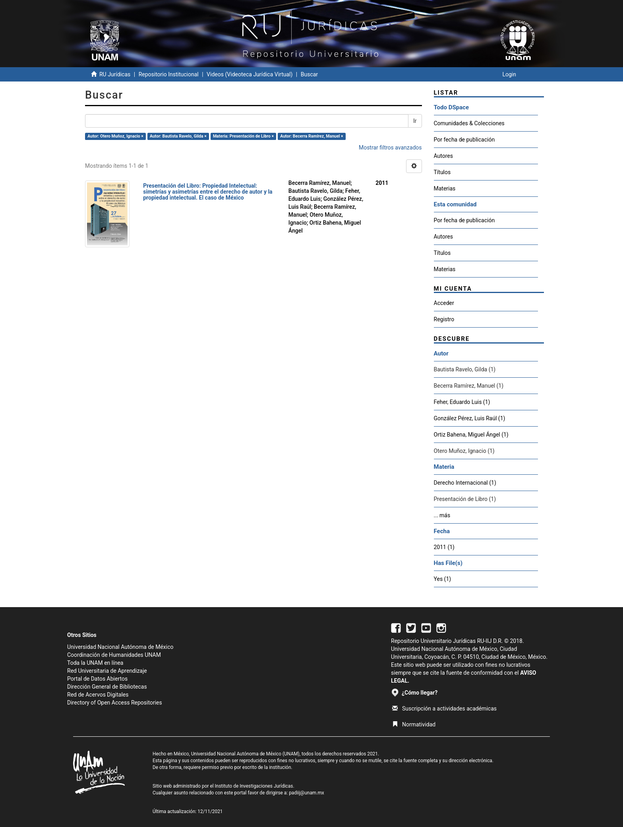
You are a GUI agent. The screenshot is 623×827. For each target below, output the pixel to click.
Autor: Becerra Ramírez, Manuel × (311, 136)
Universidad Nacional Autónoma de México (120, 647)
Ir (415, 121)
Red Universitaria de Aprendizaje (107, 671)
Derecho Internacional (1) (465, 483)
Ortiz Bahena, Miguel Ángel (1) (471, 434)
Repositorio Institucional (169, 74)
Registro (444, 319)
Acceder (444, 303)
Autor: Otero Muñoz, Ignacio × (115, 136)
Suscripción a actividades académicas (444, 708)
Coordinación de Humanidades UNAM (114, 655)
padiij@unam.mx (306, 793)
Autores (443, 156)
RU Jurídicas (114, 74)
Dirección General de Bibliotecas (107, 686)
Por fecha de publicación (464, 139)
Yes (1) (442, 579)
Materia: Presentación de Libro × (243, 136)
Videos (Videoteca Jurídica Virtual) (249, 74)
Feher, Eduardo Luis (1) (462, 402)
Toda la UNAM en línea (95, 663)
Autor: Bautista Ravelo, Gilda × (178, 136)
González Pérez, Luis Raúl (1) (469, 418)
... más (442, 515)
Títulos (442, 172)
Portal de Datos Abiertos (97, 679)
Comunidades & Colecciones (469, 123)
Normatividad (413, 724)
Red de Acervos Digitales (97, 694)
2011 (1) (444, 547)
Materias (445, 188)
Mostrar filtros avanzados (390, 147)
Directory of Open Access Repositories (114, 702)
